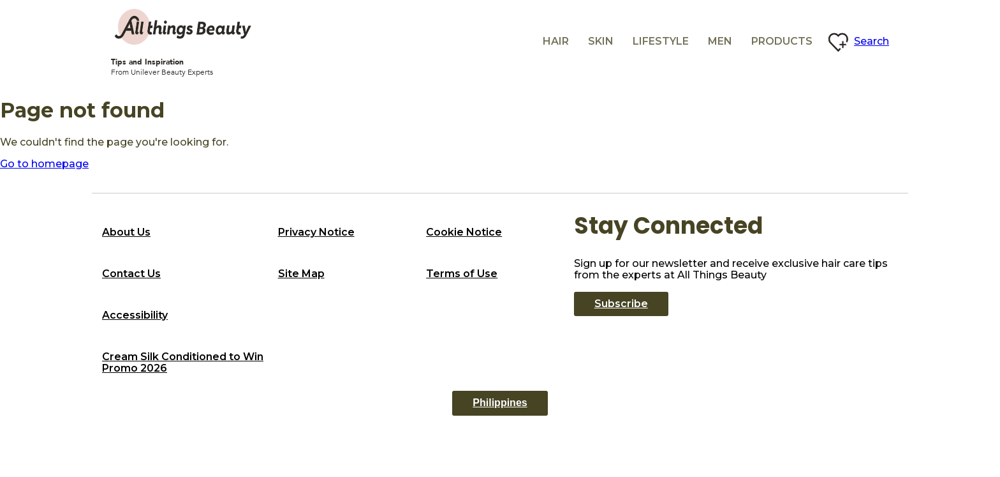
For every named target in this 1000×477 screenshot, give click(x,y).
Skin (601, 41)
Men (720, 41)
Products (781, 41)
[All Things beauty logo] (184, 26)
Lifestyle (661, 41)
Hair (556, 41)
